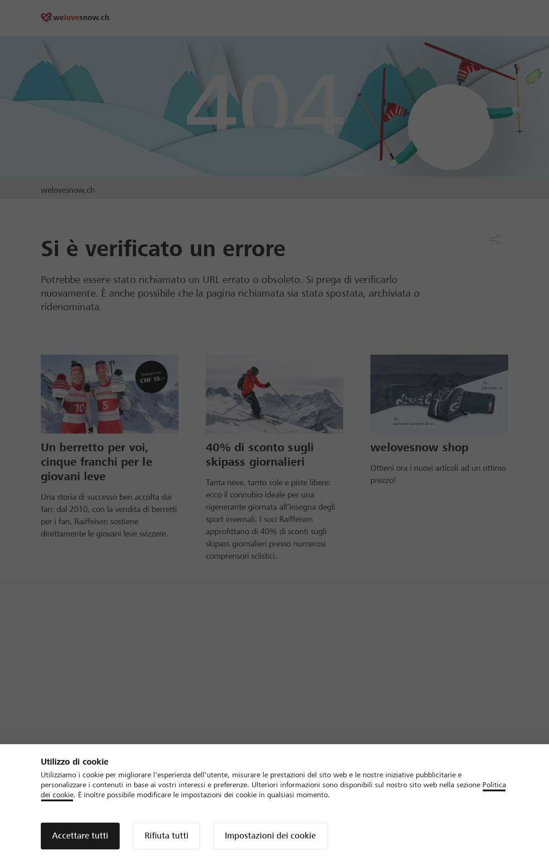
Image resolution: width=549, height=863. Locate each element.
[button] (80, 836)
